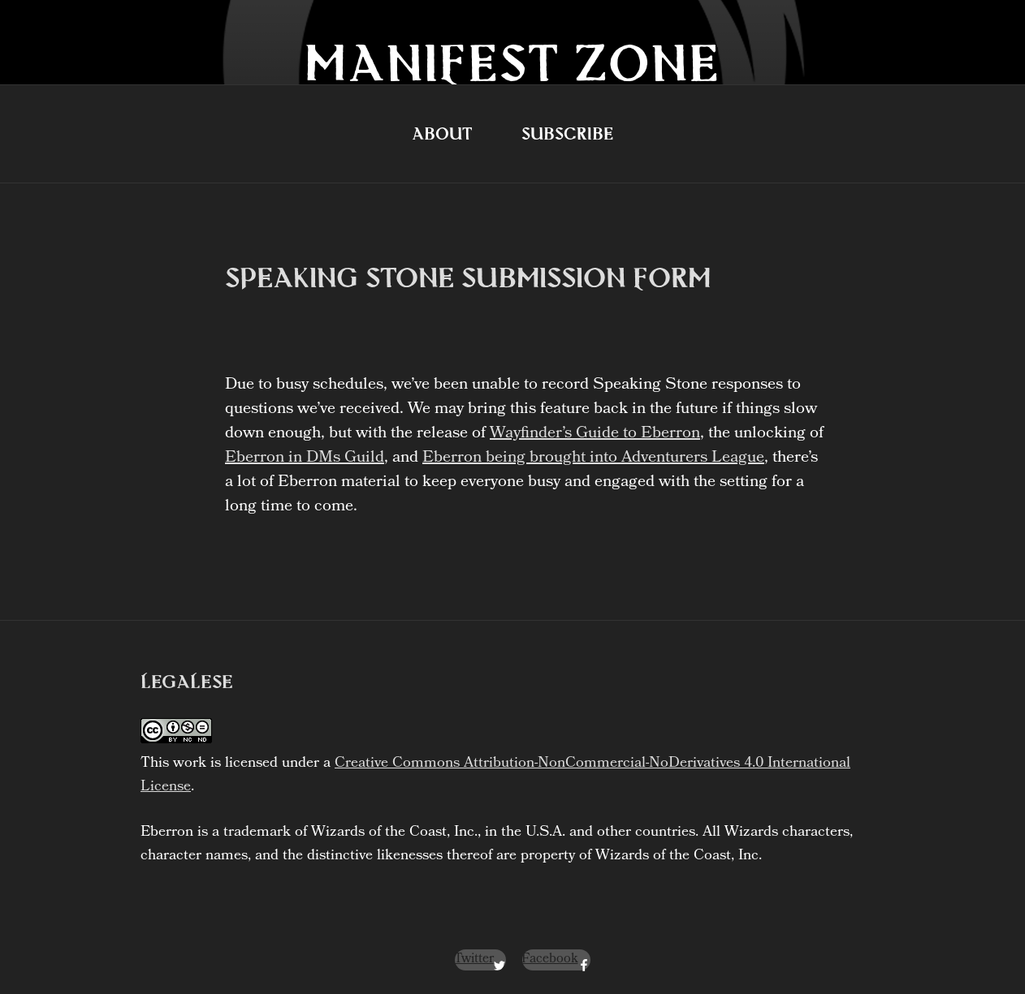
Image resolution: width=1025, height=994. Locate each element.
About (442, 133)
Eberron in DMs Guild (304, 458)
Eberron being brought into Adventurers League (593, 458)
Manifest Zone (512, 62)
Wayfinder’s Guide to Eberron (595, 434)
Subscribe (567, 133)
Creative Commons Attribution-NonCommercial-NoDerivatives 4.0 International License (495, 775)
